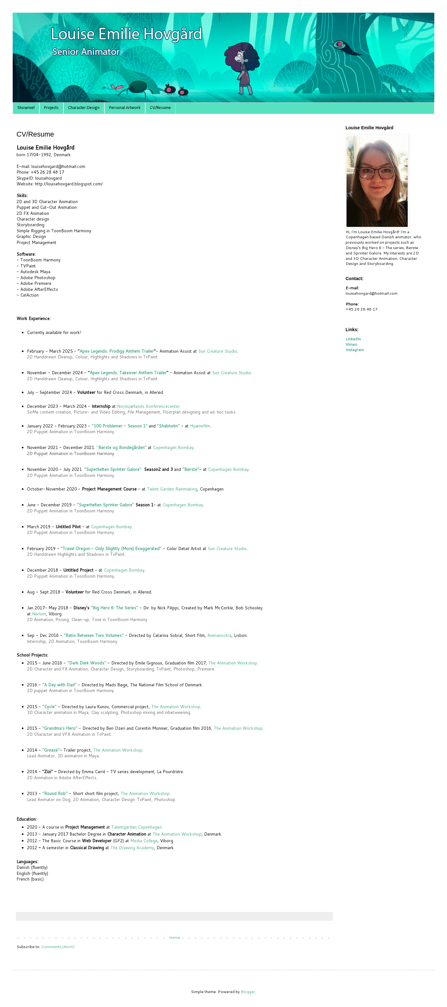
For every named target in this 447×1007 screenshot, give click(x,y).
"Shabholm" (168, 426)
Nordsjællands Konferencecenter (148, 406)
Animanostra (219, 635)
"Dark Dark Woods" (86, 663)
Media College (144, 840)
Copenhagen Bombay (173, 447)
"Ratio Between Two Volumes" (94, 635)
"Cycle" (49, 706)
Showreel (26, 108)
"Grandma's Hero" (59, 728)
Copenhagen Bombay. (111, 526)
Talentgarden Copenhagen (136, 827)
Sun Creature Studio (217, 351)
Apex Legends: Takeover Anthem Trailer (128, 372)
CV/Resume (160, 108)
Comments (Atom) (57, 946)
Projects (51, 108)
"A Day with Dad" (59, 685)
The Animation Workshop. (233, 663)
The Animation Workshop (175, 706)
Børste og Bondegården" (122, 447)
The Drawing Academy (132, 847)
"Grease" (51, 750)
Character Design (84, 108)
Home (174, 937)
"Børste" (190, 469)
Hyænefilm (200, 426)
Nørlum (39, 614)
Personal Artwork (124, 108)
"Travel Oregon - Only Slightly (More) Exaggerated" (111, 548)
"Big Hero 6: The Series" (114, 608)
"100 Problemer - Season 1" (119, 426)
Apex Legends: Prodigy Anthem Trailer (117, 351)
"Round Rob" (55, 793)
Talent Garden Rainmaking (172, 489)
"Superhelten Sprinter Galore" (113, 469)
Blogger (248, 991)
